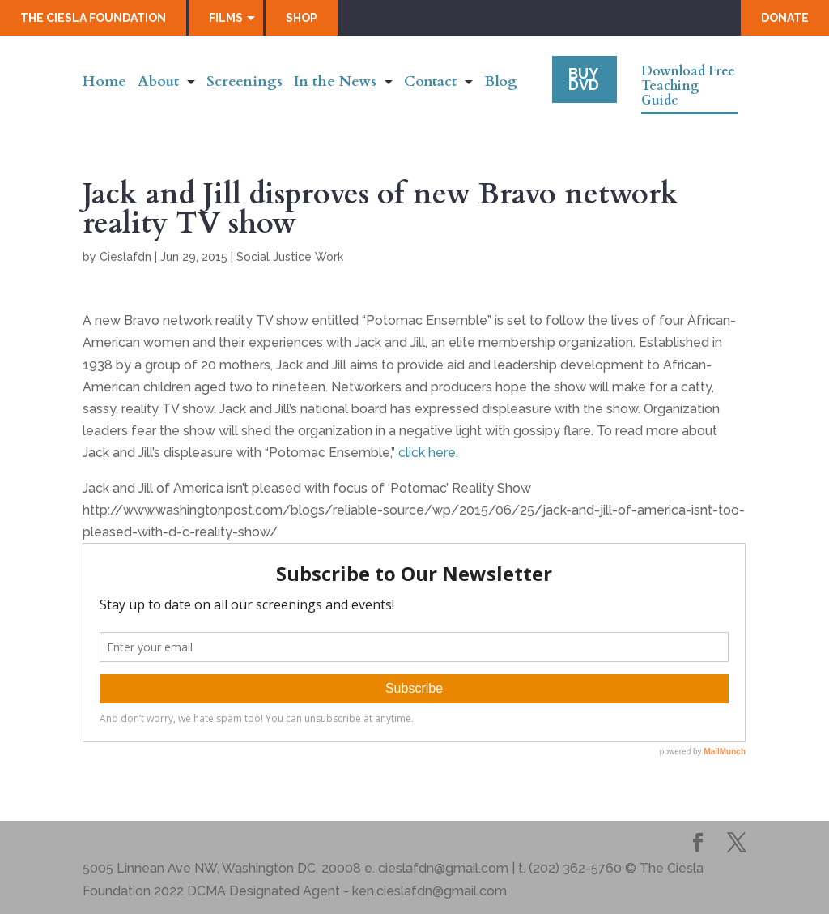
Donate (785, 17)
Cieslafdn (125, 256)
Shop (301, 17)
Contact (430, 84)
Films (226, 17)
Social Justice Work (289, 256)
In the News (335, 84)
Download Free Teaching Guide (688, 86)
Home (104, 84)
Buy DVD (583, 79)
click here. (428, 452)
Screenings (244, 84)
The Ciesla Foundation (93, 17)
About (158, 84)
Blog (500, 84)
